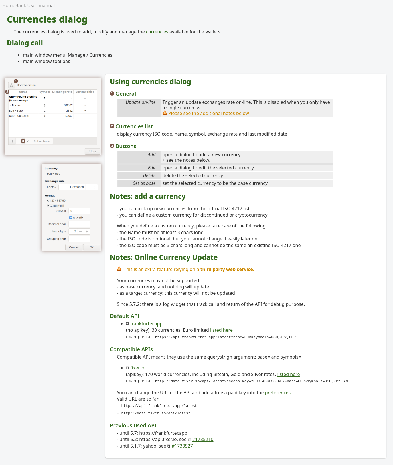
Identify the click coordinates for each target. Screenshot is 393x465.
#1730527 (182, 443)
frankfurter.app (146, 323)
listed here (221, 330)
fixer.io (137, 367)
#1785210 (202, 437)
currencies (157, 32)
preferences (278, 391)
